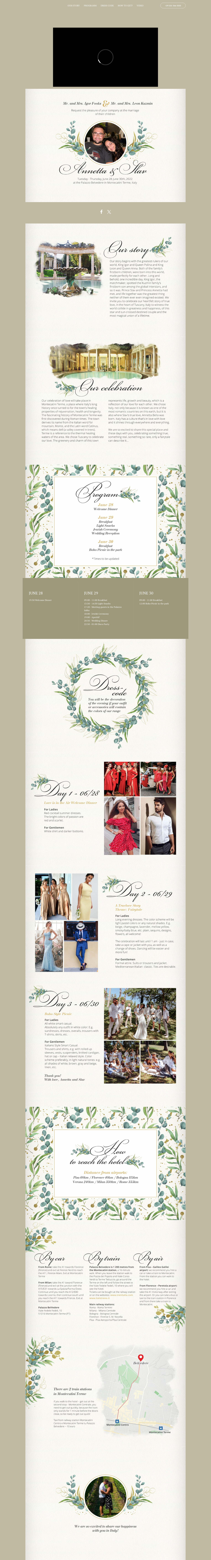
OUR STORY (74, 5)
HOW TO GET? (125, 5)
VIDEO (140, 5)
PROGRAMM (90, 5)
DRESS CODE (107, 5)
